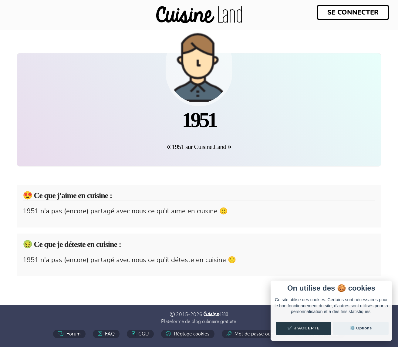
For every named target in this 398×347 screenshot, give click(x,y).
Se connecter (353, 12)
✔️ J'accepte (303, 328)
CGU (140, 333)
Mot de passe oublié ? (254, 333)
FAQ (106, 333)
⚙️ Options (361, 328)
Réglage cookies (188, 333)
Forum (69, 333)
